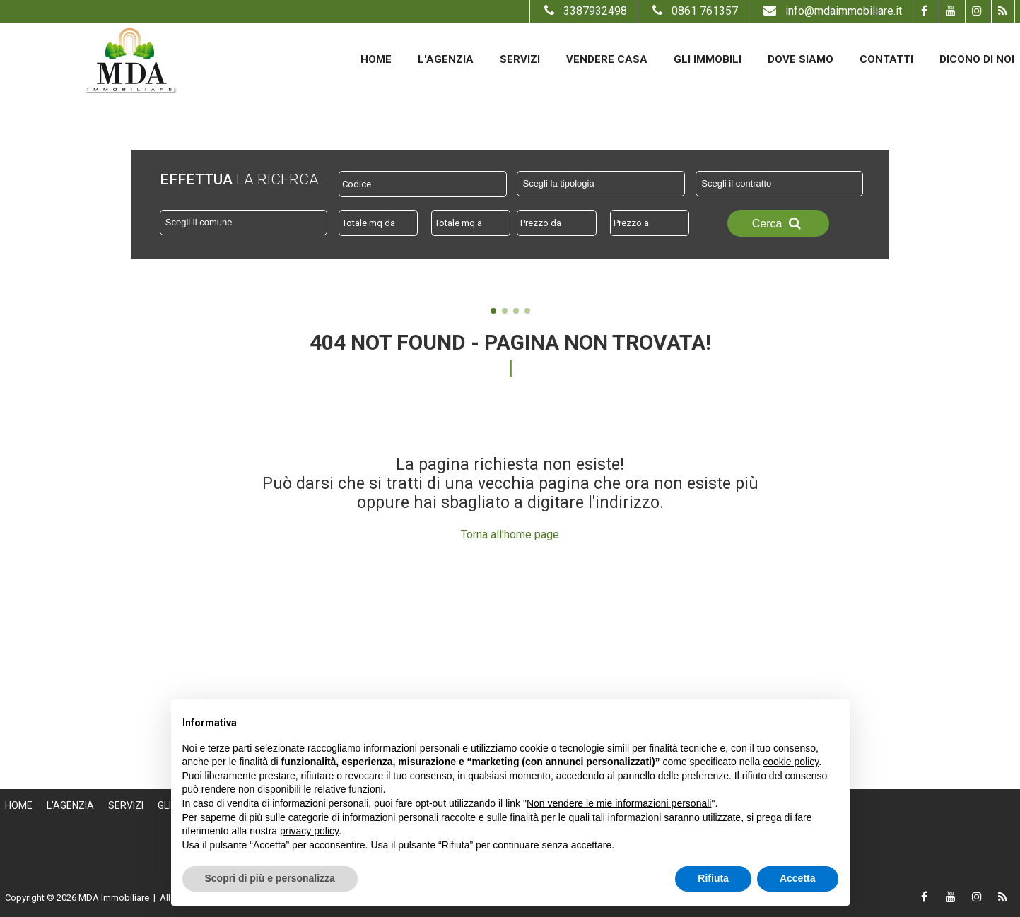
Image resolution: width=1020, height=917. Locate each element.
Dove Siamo (800, 59)
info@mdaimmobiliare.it (831, 11)
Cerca (778, 223)
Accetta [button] (798, 878)
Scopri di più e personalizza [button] (270, 878)
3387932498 (584, 11)
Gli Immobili (707, 59)
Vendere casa (606, 59)
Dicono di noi (976, 59)
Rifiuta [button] (713, 878)
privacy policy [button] (309, 830)
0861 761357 (693, 11)
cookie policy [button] (791, 761)
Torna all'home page (510, 534)
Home (376, 59)
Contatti (886, 59)
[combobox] (600, 183)
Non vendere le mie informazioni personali (619, 803)
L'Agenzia (446, 59)
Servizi (520, 59)
